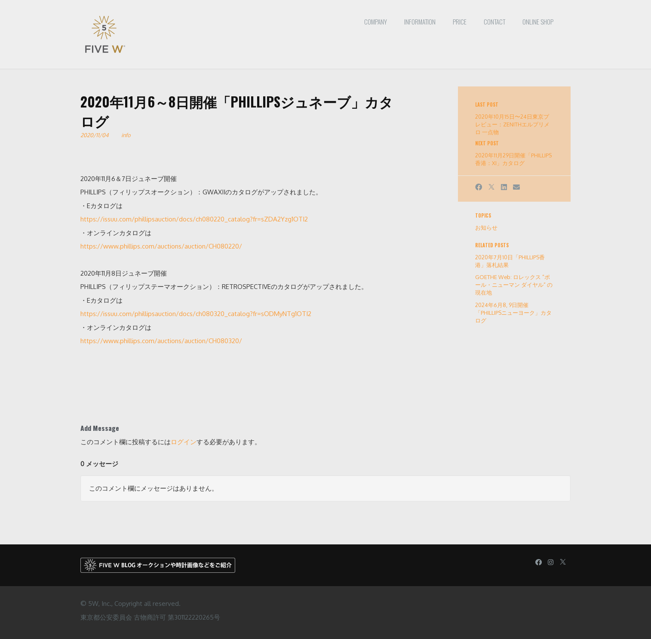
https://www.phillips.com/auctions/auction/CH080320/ (161, 341)
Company (375, 21)
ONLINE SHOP (537, 21)
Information (420, 21)
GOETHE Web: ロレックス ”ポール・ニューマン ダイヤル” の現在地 (514, 284)
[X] (491, 187)
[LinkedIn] (504, 187)
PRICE (460, 21)
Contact (494, 21)
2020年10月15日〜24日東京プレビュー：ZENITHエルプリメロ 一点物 (512, 124)
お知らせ (486, 227)
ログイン (184, 442)
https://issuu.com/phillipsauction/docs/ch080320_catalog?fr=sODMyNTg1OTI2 (195, 314)
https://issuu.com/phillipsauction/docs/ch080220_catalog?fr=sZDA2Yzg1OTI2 (194, 219)
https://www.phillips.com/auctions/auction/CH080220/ (161, 246)
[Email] (516, 187)
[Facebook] (478, 187)
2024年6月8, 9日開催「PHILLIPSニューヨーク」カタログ (513, 312)
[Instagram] (550, 562)
